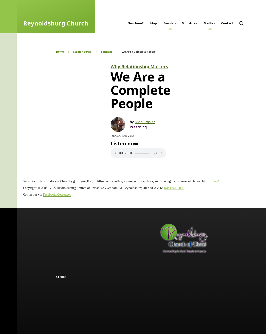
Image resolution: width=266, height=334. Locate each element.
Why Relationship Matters (139, 66)
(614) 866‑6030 (174, 188)
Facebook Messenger (57, 195)
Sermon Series (82, 51)
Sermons (106, 51)
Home (60, 51)
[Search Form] (241, 23)
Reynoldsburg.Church (55, 23)
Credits (61, 277)
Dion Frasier (145, 121)
